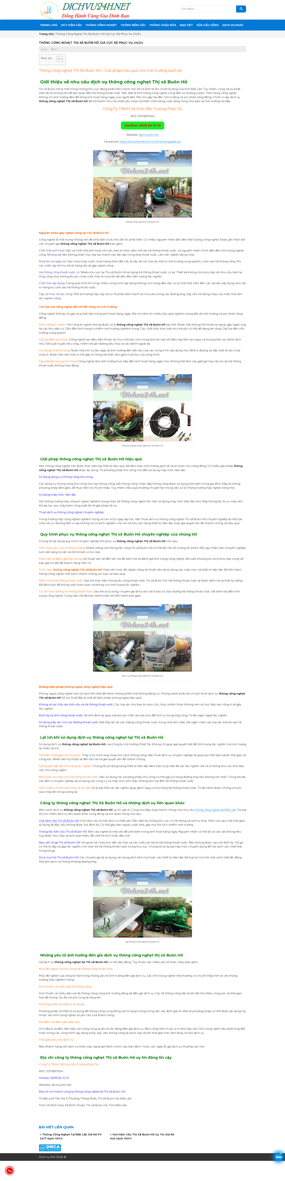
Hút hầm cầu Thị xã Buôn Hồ (59, 820)
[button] (58, 59)
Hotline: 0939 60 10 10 (143, 126)
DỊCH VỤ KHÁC (233, 25)
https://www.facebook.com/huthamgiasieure (150, 141)
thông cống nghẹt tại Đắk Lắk (215, 809)
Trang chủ (48, 25)
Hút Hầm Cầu (71, 25)
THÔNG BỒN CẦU (133, 25)
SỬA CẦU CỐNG (207, 25)
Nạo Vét (186, 25)
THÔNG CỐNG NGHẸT (101, 25)
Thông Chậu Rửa (162, 25)
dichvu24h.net (149, 134)
